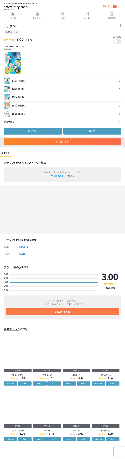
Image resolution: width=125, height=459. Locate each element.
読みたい (32, 131)
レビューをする (62, 312)
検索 (62, 15)
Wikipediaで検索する (63, 176)
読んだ (92, 131)
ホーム (13, 15)
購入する (62, 142)
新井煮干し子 (12, 32)
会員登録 (112, 15)
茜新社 (22, 254)
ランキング (38, 15)
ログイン (87, 15)
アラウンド (10, 162)
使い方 (106, 6)
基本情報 (5, 153)
